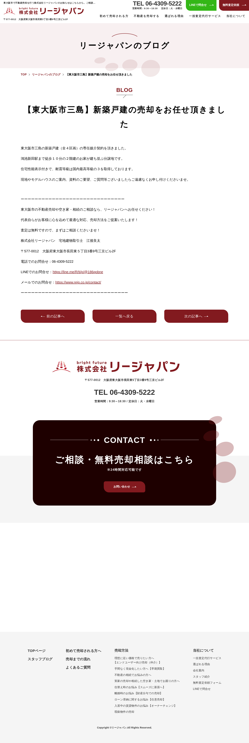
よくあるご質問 (78, 667)
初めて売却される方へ (83, 651)
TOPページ (37, 651)
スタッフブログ (40, 659)
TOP (24, 74)
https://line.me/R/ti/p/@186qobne (78, 272)
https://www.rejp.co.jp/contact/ (78, 282)
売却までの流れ (78, 659)
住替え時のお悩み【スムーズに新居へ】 (139, 687)
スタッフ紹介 (201, 676)
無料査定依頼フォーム (207, 682)
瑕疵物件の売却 (124, 711)
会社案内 (198, 670)
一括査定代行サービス (205, 16)
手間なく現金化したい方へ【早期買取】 (139, 668)
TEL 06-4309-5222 (157, 3)
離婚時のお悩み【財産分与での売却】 (138, 693)
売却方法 (121, 650)
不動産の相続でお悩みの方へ (132, 674)
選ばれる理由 (174, 16)
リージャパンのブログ (46, 74)
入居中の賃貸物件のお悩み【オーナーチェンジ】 (145, 705)
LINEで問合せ (202, 688)
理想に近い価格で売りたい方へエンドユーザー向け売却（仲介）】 (138, 660)
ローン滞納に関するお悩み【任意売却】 (139, 699)
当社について (203, 650)
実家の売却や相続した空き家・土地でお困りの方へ (147, 680)
